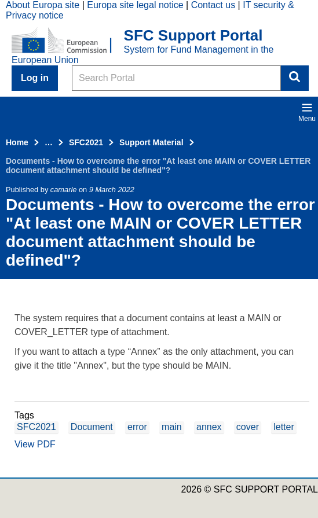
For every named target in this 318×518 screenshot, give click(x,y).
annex (209, 427)
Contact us (213, 5)
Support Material (151, 142)
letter (283, 427)
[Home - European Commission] (68, 41)
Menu (307, 112)
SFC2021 (86, 142)
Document (92, 427)
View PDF (35, 444)
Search (295, 78)
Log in (35, 78)
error (137, 427)
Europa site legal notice (135, 5)
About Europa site (42, 5)
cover (247, 427)
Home (17, 142)
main (172, 427)
